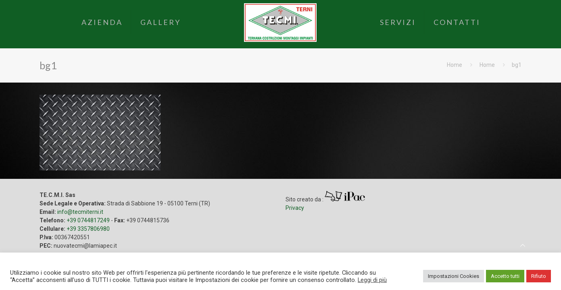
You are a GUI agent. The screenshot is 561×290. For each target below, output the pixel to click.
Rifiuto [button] (538, 276)
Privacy (295, 208)
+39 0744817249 (88, 220)
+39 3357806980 (88, 229)
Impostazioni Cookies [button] (453, 276)
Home (454, 65)
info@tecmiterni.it (80, 212)
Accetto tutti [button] (505, 276)
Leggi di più (372, 280)
